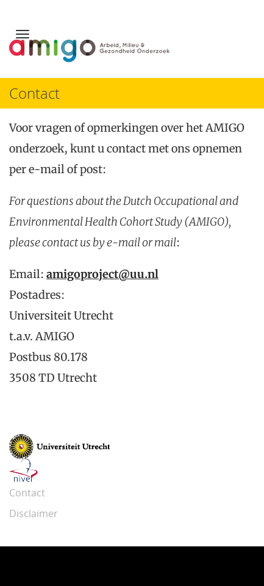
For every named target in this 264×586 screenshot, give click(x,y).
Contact (27, 492)
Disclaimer (33, 513)
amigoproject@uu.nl (102, 274)
